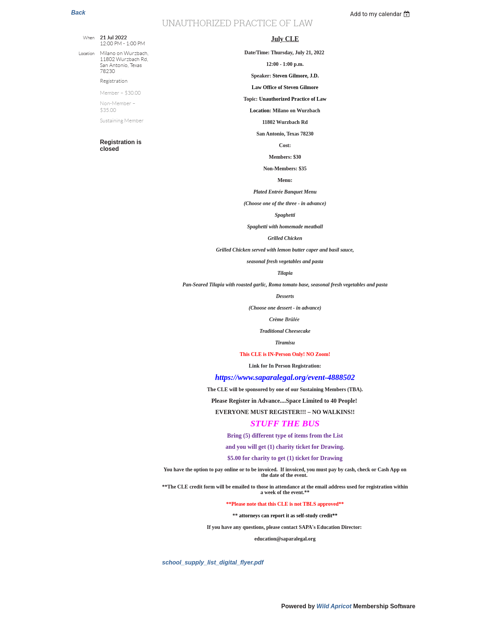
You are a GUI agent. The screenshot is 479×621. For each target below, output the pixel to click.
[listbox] (381, 14)
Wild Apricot (334, 606)
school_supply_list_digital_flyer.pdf (212, 562)
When (88, 37)
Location (86, 53)
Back (78, 12)
